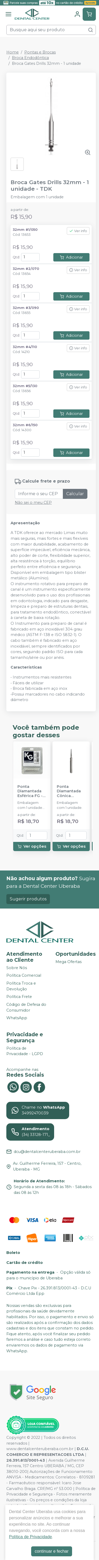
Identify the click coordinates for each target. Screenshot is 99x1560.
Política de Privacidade (30, 1537)
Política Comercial (23, 975)
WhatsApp (16, 1018)
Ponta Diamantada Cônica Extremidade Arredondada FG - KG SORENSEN (70, 791)
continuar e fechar (51, 1551)
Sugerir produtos (28, 898)
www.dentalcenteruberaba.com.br (39, 1448)
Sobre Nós (16, 967)
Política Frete (19, 996)
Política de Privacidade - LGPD (24, 1051)
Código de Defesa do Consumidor (26, 1007)
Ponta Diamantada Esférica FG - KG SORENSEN (31, 791)
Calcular (75, 493)
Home (12, 52)
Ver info (78, 231)
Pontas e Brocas (40, 52)
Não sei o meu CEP (33, 502)
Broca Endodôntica (30, 57)
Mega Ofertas (68, 961)
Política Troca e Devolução (21, 986)
